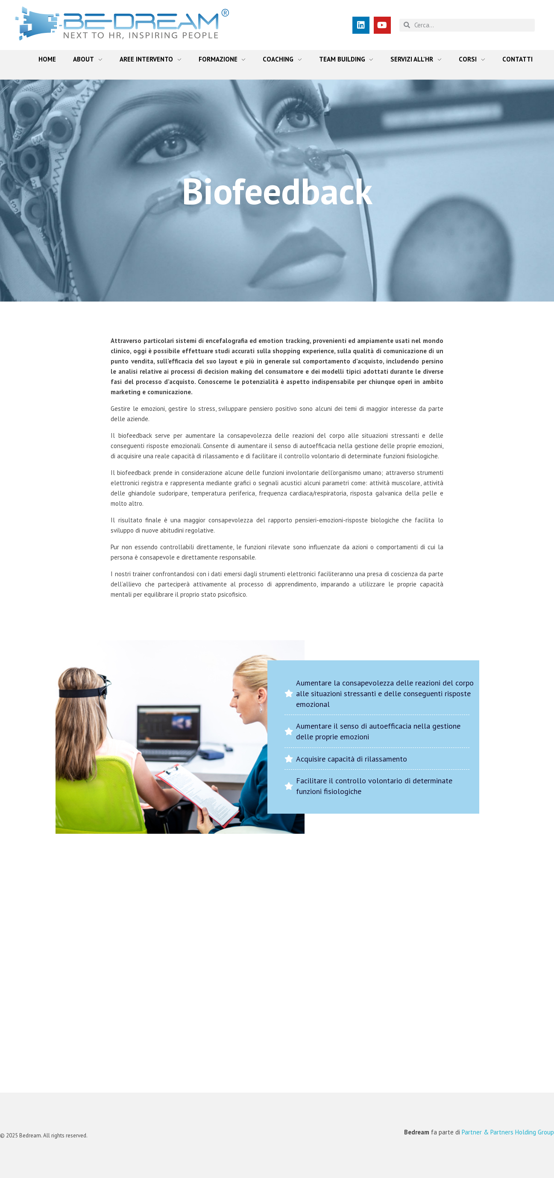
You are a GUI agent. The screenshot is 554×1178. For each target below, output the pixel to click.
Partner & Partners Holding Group (508, 1132)
